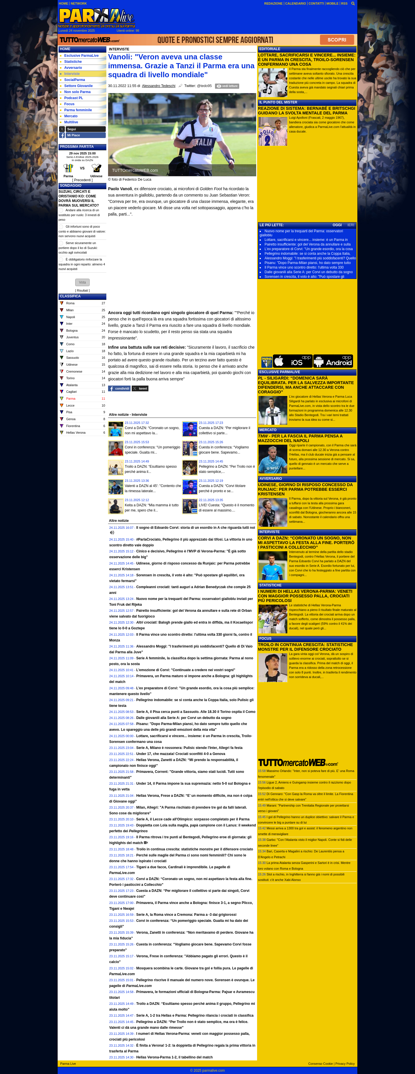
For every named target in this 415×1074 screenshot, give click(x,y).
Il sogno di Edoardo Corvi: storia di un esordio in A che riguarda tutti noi (195, 528)
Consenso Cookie (320, 1063)
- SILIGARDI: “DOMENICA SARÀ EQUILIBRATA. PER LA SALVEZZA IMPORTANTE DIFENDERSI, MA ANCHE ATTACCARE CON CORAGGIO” (306, 385)
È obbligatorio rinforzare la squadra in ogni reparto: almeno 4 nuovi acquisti (82, 264)
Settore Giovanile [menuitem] (76, 86)
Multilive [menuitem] (69, 122)
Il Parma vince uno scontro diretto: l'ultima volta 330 (304, 267)
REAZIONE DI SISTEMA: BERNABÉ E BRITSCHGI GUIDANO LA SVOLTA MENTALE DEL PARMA (306, 110)
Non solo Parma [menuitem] (75, 92)
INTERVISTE (269, 532)
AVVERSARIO (270, 479)
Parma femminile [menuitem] (76, 110)
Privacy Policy (345, 1063)
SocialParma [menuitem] (72, 80)
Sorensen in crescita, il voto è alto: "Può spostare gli (304, 277)
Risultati (82, 290)
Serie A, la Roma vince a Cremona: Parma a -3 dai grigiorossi (186, 915)
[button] (82, 282)
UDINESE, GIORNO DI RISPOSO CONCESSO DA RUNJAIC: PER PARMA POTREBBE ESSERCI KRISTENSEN (305, 489)
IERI (351, 225)
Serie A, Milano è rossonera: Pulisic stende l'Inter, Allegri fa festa (189, 748)
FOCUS (265, 639)
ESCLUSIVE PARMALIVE (279, 372)
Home (65, 49)
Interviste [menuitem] (70, 74)
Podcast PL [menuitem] (71, 98)
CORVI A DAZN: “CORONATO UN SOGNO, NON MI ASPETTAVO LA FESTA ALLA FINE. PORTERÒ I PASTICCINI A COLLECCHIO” (306, 543)
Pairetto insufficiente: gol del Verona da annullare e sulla (308, 244)
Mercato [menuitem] (69, 116)
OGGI (337, 225)
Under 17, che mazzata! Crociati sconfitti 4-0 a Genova (180, 754)
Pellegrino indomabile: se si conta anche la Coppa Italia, (307, 254)
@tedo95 (204, 86)
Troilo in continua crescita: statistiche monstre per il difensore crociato (194, 849)
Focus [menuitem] (67, 104)
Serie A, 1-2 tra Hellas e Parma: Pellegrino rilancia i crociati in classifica (195, 1015)
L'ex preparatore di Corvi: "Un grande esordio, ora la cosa (309, 249)
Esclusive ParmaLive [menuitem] (79, 56)
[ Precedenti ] (82, 180)
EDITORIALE (269, 49)
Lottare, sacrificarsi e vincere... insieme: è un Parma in (306, 240)
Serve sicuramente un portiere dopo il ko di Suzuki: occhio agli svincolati (78, 247)
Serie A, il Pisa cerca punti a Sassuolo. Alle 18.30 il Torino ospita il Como (196, 712)
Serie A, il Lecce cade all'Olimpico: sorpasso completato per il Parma (193, 819)
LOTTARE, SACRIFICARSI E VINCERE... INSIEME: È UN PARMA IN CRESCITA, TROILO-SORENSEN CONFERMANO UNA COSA (307, 60)
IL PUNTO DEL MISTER (278, 102)
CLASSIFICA (70, 296)
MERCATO (268, 430)
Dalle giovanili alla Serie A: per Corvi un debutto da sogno (183, 718)
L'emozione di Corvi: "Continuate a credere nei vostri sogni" (185, 670)
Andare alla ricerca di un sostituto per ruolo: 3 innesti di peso (79, 214)
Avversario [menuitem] (71, 68)
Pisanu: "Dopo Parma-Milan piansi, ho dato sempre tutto (308, 263)
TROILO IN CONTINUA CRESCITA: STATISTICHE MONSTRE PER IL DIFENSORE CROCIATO (305, 647)
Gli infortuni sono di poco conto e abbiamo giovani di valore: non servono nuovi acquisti (82, 231)
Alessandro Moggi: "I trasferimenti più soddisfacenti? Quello (310, 258)
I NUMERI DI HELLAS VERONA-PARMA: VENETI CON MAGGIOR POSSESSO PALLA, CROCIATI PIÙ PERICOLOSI (305, 596)
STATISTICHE (270, 585)
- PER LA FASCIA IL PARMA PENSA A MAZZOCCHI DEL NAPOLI (300, 438)
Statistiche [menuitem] (71, 62)
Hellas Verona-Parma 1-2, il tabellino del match (174, 1057)
